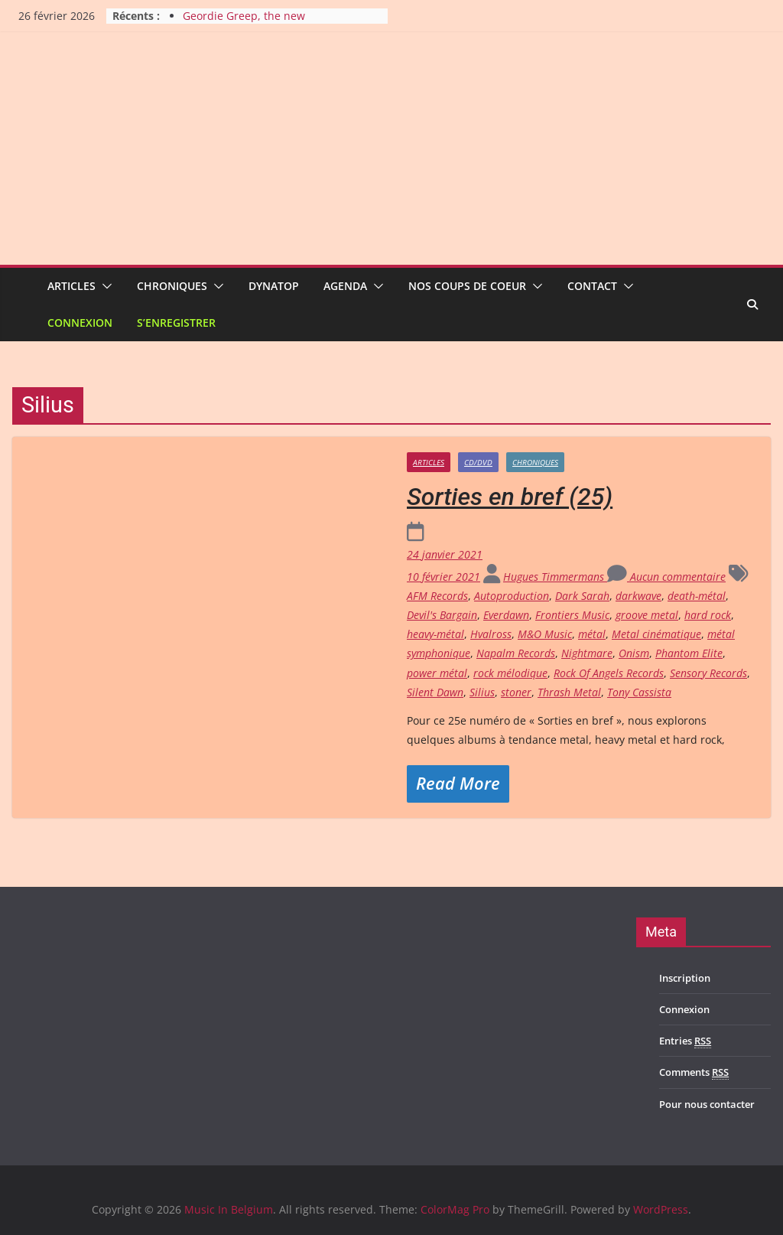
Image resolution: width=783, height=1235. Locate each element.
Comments (694, 1072)
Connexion (79, 322)
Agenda (345, 286)
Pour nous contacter (707, 1104)
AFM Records (437, 595)
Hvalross (491, 634)
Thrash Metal (569, 692)
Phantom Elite (689, 653)
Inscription (684, 978)
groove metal (647, 615)
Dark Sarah (582, 595)
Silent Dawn (435, 692)
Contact (592, 286)
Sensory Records (708, 673)
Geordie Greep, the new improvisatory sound (244, 23)
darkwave (638, 595)
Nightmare (586, 653)
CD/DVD (478, 462)
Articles (71, 286)
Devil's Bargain (442, 615)
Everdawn (506, 615)
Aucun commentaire (666, 576)
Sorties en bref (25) (509, 496)
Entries (685, 1041)
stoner (516, 692)
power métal (437, 673)
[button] (104, 286)
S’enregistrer (176, 322)
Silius (482, 692)
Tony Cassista (639, 692)
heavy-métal (435, 634)
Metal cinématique (656, 634)
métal (592, 634)
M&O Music (545, 634)
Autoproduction (511, 595)
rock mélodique (510, 673)
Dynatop (274, 286)
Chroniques (172, 286)
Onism (634, 653)
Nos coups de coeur (467, 286)
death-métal (697, 595)
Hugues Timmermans (555, 576)
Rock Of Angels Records (609, 673)
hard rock (707, 615)
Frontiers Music (572, 615)
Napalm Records (515, 653)
